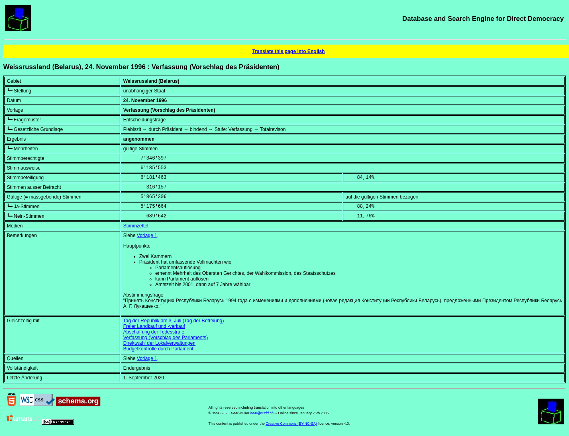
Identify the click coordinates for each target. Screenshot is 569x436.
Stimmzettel (136, 226)
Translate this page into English (288, 51)
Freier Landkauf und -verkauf (154, 326)
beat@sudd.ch (261, 413)
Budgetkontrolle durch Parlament (158, 349)
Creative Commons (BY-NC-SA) (291, 424)
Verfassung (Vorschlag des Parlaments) (165, 337)
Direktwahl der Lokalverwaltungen (159, 343)
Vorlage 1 (147, 235)
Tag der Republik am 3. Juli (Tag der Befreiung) (173, 320)
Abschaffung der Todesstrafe (153, 332)
